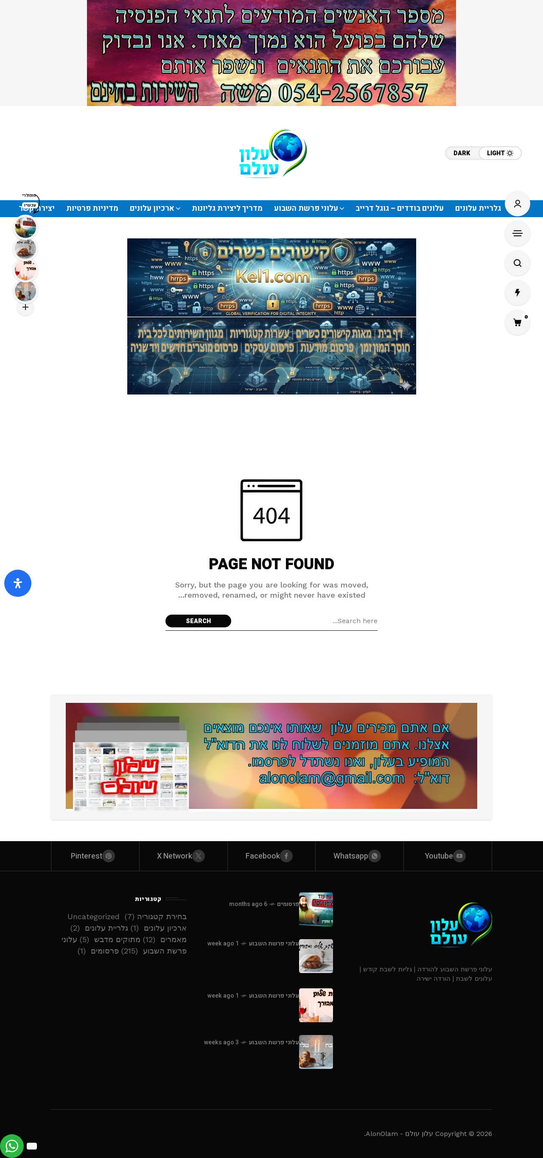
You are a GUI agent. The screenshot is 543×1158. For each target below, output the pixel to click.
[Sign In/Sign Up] (517, 203)
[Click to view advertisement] (271, 53)
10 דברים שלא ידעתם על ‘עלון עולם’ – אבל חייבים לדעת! (119, 1001)
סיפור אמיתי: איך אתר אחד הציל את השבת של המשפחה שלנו (119, 1026)
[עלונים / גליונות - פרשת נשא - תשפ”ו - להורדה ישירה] (316, 1052)
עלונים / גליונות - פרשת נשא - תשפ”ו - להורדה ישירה (251, 1057)
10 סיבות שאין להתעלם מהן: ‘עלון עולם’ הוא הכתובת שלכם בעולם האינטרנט (119, 976)
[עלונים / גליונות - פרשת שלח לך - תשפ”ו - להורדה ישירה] (316, 1005)
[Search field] (306, 621)
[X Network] (183, 856)
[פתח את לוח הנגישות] (17, 583)
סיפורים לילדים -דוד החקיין (253, 914)
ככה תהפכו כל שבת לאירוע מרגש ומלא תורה (119, 1051)
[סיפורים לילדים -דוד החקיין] (316, 909)
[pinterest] (95, 856)
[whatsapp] (359, 856)
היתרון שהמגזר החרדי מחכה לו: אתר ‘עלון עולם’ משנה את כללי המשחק (119, 1076)
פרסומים (288, 904)
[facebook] (272, 856)
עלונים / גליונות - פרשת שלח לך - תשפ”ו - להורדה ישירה (251, 1011)
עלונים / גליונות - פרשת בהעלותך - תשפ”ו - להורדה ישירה (254, 962)
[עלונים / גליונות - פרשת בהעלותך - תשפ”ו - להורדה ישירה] (316, 956)
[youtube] (448, 856)
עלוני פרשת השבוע (274, 943)
